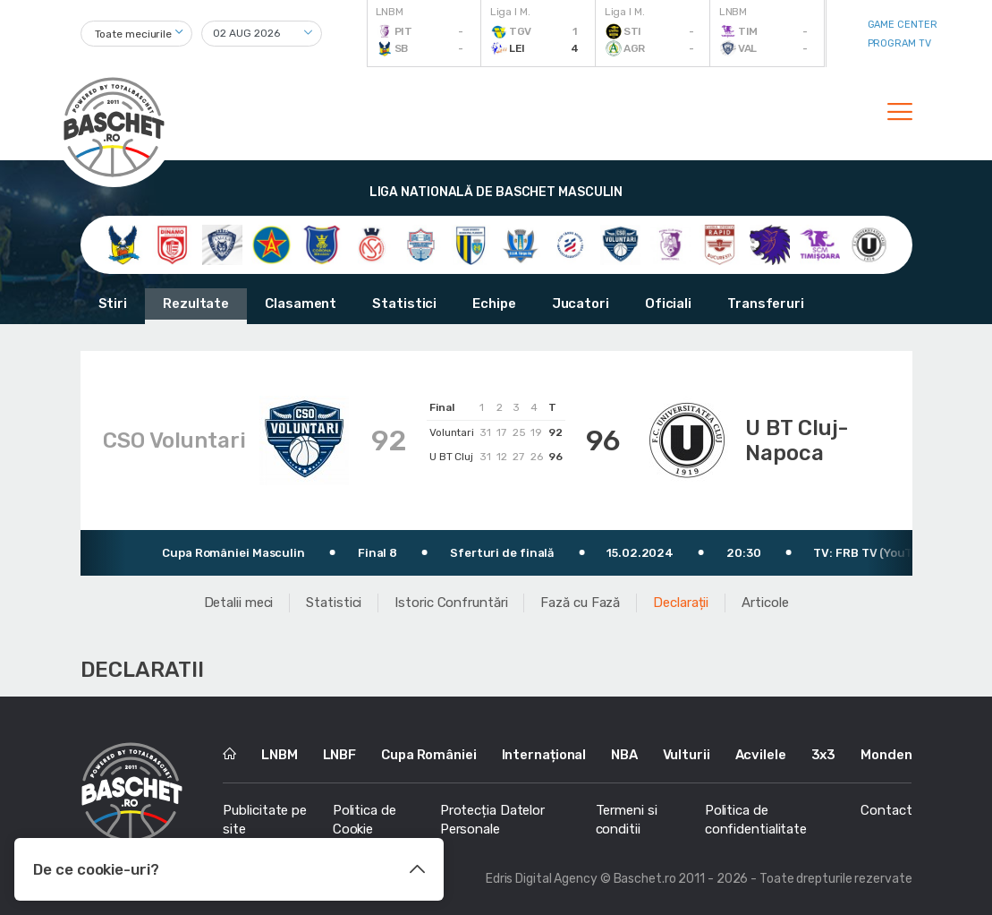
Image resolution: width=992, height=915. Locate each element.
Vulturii (686, 755)
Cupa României (429, 755)
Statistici (404, 303)
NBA (624, 755)
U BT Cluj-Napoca (796, 440)
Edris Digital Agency (542, 878)
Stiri (113, 303)
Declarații (680, 602)
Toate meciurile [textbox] (134, 34)
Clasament (300, 303)
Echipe (493, 303)
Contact (886, 810)
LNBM (279, 755)
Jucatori (580, 303)
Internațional (544, 755)
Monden (886, 755)
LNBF (340, 755)
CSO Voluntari (174, 440)
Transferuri (765, 303)
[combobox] (136, 34)
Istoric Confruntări (450, 602)
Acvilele (760, 755)
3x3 (823, 755)
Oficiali (668, 303)
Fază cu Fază (580, 602)
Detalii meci (239, 602)
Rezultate (196, 303)
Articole (765, 602)
